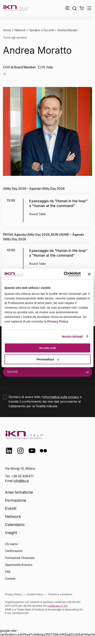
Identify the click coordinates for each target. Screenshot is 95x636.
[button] (81, 8)
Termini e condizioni (60, 594)
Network (20, 30)
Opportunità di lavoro (18, 565)
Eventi (10, 508)
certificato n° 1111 (57, 605)
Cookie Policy (35, 594)
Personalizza (47, 359)
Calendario (15, 524)
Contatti (10, 578)
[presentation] (32, 384)
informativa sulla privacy (61, 397)
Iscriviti (12, 372)
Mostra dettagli (72, 336)
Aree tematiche (19, 492)
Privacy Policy (57, 321)
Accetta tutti (47, 348)
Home (7, 30)
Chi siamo (11, 544)
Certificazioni (13, 551)
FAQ (7, 571)
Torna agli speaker (15, 37)
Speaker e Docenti (41, 30)
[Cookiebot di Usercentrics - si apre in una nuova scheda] (64, 274)
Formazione (15, 500)
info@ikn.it (21, 481)
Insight (11, 532)
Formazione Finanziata (19, 558)
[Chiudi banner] (89, 274)
